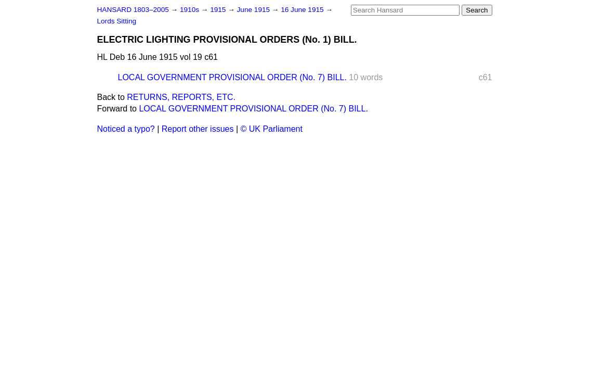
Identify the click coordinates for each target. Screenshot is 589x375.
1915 (219, 10)
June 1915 (254, 10)
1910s (190, 10)
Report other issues (198, 128)
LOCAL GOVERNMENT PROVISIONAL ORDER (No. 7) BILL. (232, 77)
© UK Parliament (272, 128)
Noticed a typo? (126, 128)
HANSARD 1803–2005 (133, 10)
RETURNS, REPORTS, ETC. (181, 97)
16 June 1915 (303, 10)
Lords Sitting (117, 21)
